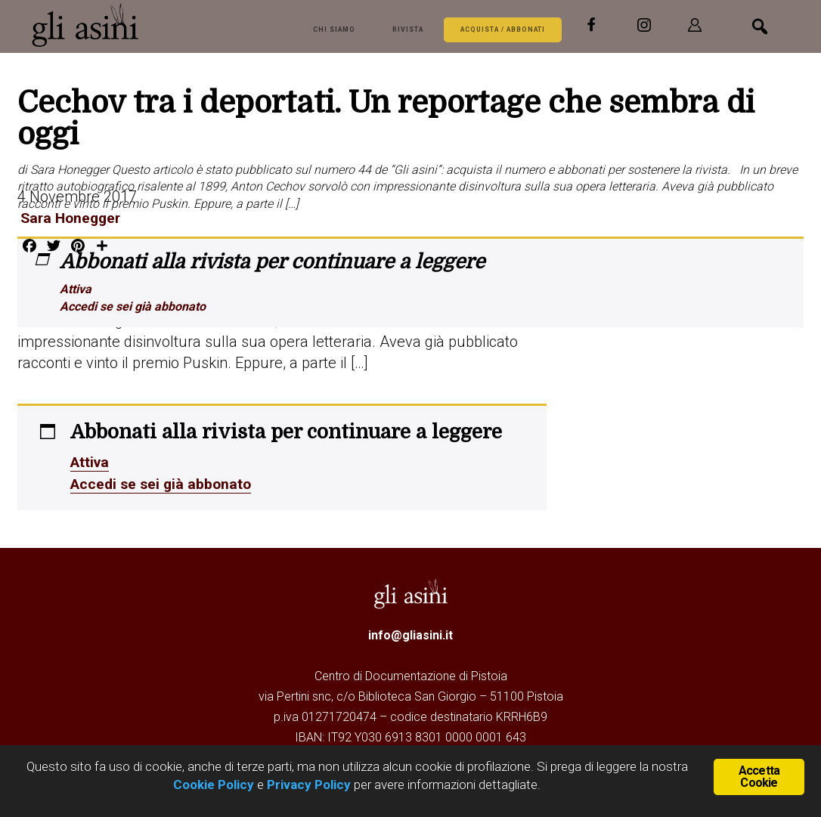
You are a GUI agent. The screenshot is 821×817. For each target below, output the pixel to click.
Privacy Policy (309, 784)
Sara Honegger (69, 218)
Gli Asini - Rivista (144, 25)
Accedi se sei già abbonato (133, 306)
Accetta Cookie (759, 776)
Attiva (75, 289)
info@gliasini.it (410, 633)
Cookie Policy (213, 784)
